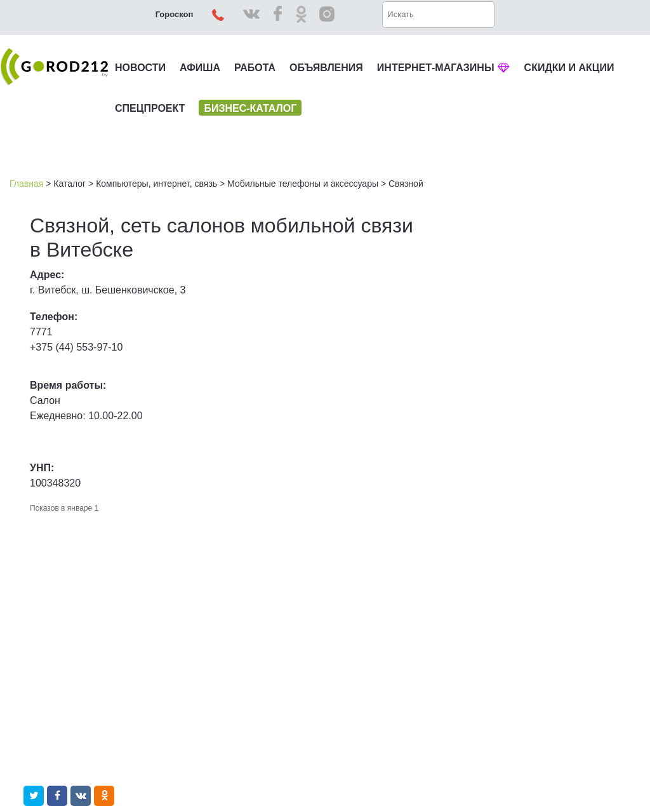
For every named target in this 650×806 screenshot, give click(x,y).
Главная (26, 183)
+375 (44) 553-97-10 (76, 347)
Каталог (69, 183)
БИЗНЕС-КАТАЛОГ (250, 108)
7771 (41, 331)
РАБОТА (254, 67)
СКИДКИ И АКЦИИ (569, 67)
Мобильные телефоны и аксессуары (302, 183)
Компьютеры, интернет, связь (156, 183)
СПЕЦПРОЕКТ (150, 108)
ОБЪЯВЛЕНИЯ (326, 67)
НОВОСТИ (140, 67)
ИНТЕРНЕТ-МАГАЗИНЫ (443, 67)
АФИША (200, 67)
